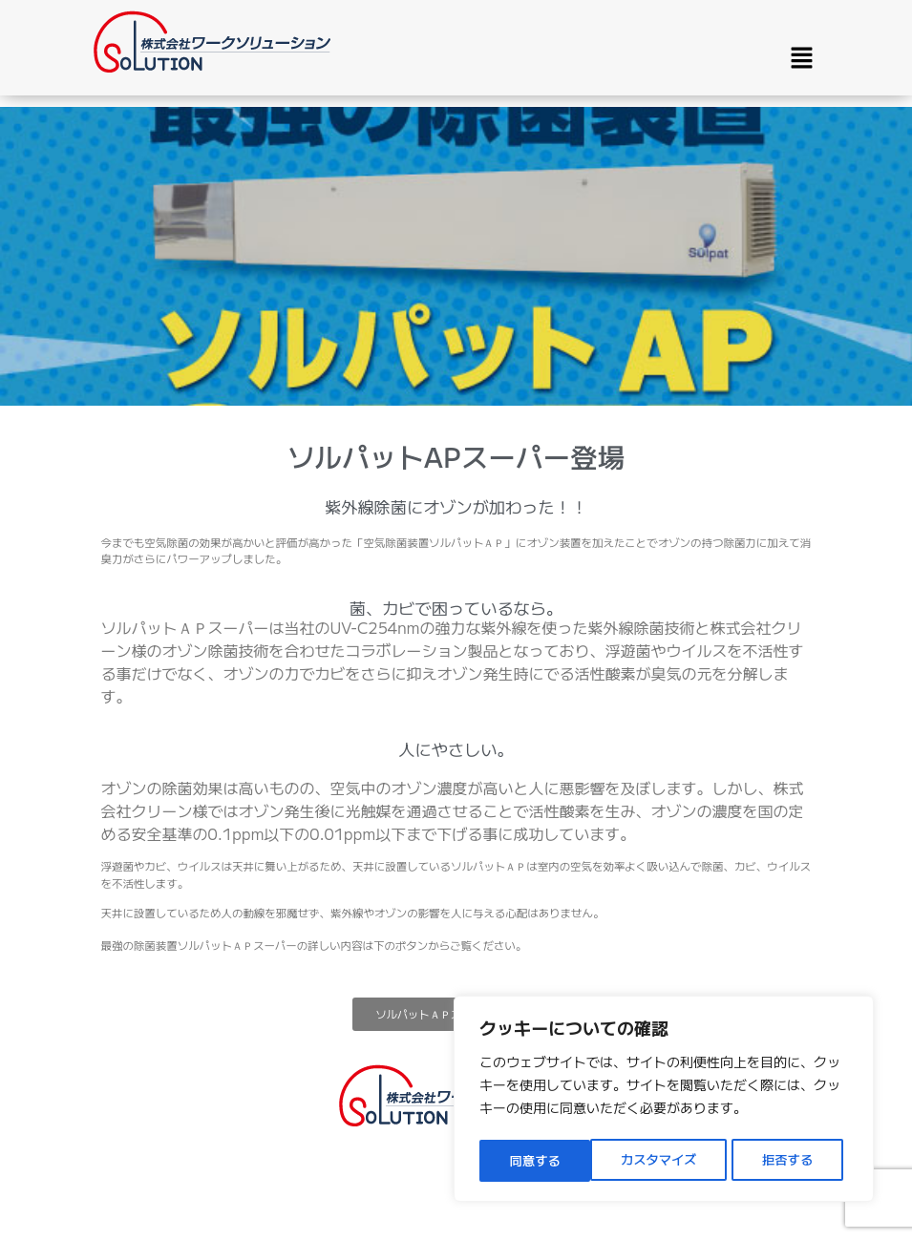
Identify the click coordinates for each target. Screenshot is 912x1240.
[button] (801, 57)
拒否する (677, 1160)
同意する (793, 1160)
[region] (664, 1101)
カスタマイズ (547, 1160)
